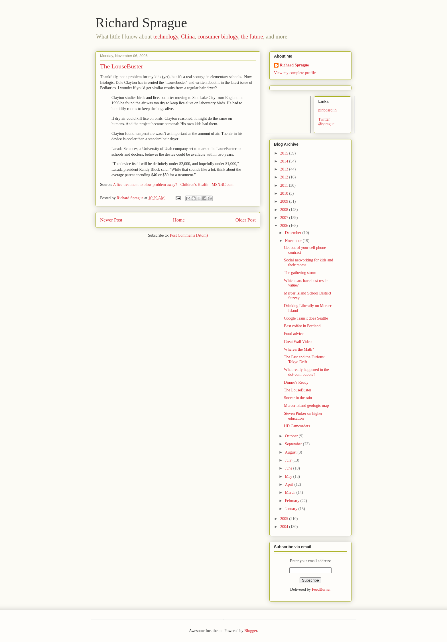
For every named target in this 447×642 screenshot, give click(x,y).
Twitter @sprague (326, 121)
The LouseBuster (297, 390)
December (293, 233)
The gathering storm (300, 273)
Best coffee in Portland (302, 326)
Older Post (245, 220)
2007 (284, 218)
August (291, 452)
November (294, 241)
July (288, 460)
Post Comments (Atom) (189, 235)
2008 (284, 210)
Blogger (250, 631)
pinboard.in (327, 110)
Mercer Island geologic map (306, 405)
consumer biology (218, 36)
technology (165, 36)
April (289, 484)
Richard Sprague (141, 22)
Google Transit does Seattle (306, 318)
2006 (284, 226)
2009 (284, 201)
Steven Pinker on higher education (303, 415)
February (292, 501)
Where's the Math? (299, 349)
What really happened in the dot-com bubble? (306, 372)
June (289, 468)
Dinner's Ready (296, 382)
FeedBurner (321, 589)
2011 (284, 185)
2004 (284, 527)
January (291, 509)
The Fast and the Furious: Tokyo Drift (304, 359)
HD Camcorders (297, 426)
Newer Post (111, 220)
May (289, 476)
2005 (284, 519)
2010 (284, 193)
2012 (284, 177)
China (188, 36)
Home (179, 220)
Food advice (294, 334)
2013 (284, 169)
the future (252, 36)
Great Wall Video (298, 342)
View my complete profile (295, 73)
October (292, 436)
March (290, 492)
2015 (284, 153)
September (294, 444)
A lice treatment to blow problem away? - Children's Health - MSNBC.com (173, 184)
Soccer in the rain (298, 398)
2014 (284, 161)
